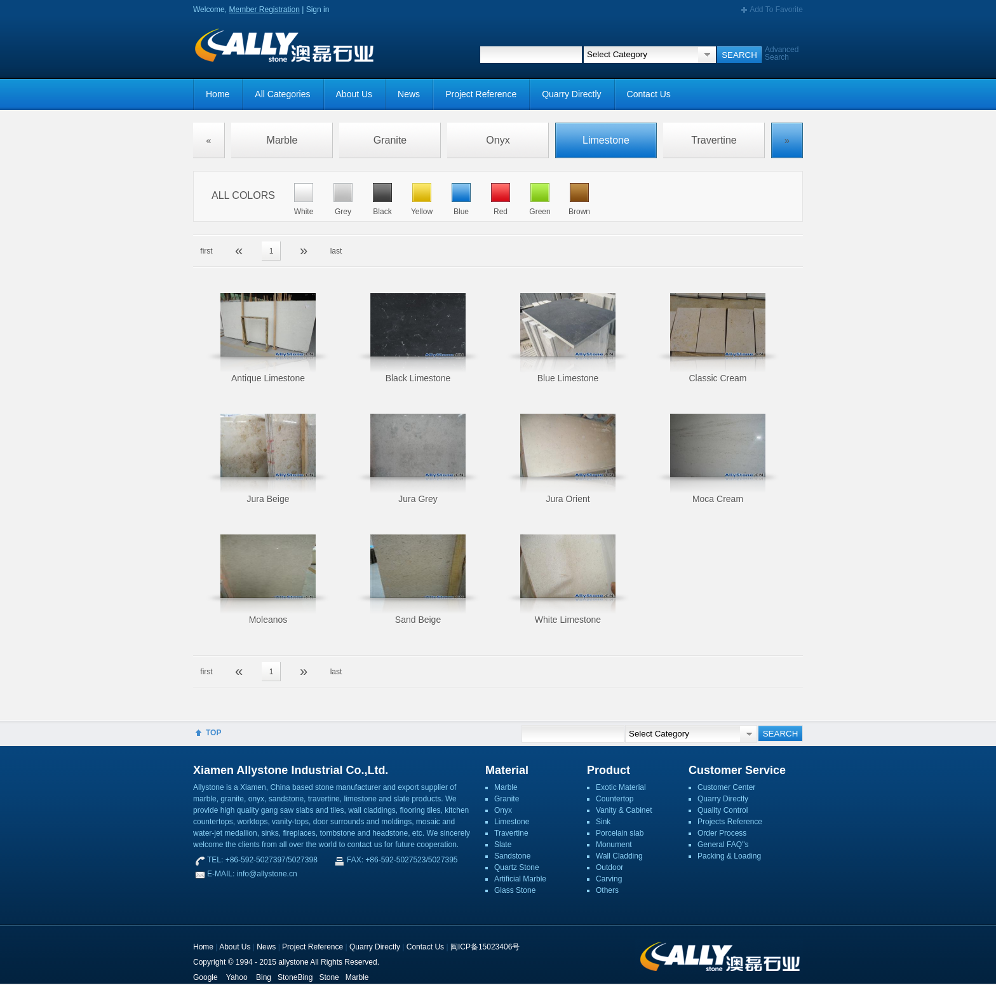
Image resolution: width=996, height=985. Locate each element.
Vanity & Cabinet (624, 810)
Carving (609, 878)
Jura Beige (268, 499)
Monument (614, 844)
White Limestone (568, 620)
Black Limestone (418, 378)
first (206, 251)
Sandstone (512, 856)
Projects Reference (729, 821)
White (304, 211)
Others (607, 890)
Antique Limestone (268, 378)
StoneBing (295, 977)
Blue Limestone (568, 378)
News (409, 94)
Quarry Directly (571, 94)
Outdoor (609, 867)
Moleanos (268, 620)
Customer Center (726, 787)
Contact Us (649, 94)
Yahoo (237, 977)
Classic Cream (717, 378)
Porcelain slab (619, 833)
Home (217, 94)
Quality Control (722, 810)
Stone (329, 977)
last (336, 251)
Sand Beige (418, 620)
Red (501, 211)
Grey (343, 211)
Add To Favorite (776, 9)
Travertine (713, 140)
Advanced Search (781, 53)
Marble (282, 140)
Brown (579, 211)
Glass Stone (514, 890)
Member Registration (264, 9)
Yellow (422, 211)
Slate (502, 844)
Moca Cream (717, 499)
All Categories (282, 94)
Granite (390, 140)
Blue (461, 211)
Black (382, 211)
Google (205, 977)
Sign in (318, 9)
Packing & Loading (729, 856)
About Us (354, 94)
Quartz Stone (516, 867)
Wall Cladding (619, 856)
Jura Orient (567, 499)
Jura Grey (417, 499)
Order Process (721, 833)
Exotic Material (621, 787)
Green (539, 211)
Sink (603, 821)
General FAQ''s (723, 844)
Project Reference (480, 94)
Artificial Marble (520, 878)
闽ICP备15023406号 (485, 946)
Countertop (614, 798)
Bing (263, 977)
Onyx (497, 140)
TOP (213, 732)
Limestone (605, 140)
